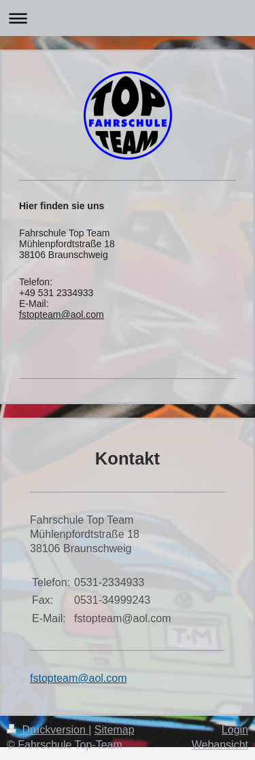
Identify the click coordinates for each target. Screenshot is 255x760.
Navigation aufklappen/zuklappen (127, 18)
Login (235, 730)
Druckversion (47, 730)
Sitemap (115, 730)
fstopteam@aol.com (61, 314)
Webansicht (220, 744)
